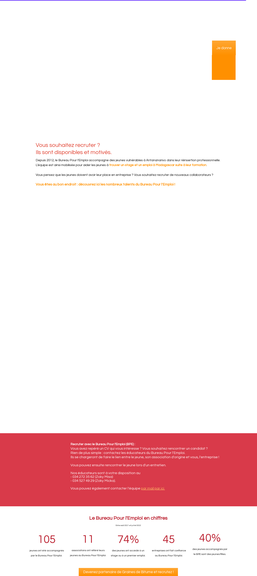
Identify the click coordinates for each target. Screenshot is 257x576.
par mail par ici (153, 488)
